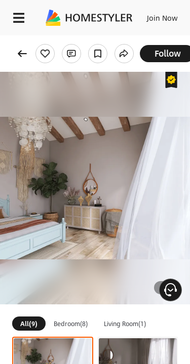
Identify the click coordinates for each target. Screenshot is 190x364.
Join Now (162, 17)
